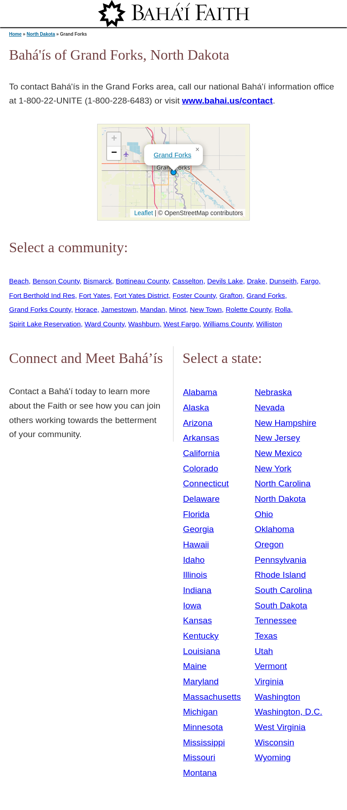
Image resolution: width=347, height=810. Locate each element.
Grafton (231, 295)
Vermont (271, 666)
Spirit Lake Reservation (45, 324)
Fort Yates (94, 295)
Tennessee (276, 620)
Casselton (188, 281)
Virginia (269, 681)
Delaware (201, 499)
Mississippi (204, 742)
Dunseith (283, 281)
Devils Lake (225, 281)
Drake (256, 281)
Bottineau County (142, 281)
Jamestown (118, 309)
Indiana (197, 590)
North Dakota (41, 34)
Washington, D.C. (289, 711)
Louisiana (201, 651)
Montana (200, 772)
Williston (269, 324)
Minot (177, 309)
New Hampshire (286, 423)
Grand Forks (172, 155)
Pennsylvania (280, 560)
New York (273, 468)
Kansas (197, 620)
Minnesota (203, 727)
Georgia (198, 529)
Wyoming (273, 757)
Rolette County (248, 309)
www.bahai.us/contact (227, 100)
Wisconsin (274, 742)
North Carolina (283, 483)
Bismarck (98, 281)
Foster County (194, 295)
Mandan (152, 309)
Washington (277, 697)
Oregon (269, 544)
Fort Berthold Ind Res (42, 295)
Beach (19, 281)
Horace (86, 309)
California (201, 453)
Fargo (309, 281)
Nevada (270, 407)
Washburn (143, 324)
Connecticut (206, 483)
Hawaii (196, 544)
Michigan (200, 711)
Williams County (228, 324)
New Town (206, 309)
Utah (264, 651)
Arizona (197, 423)
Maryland (201, 681)
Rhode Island (280, 574)
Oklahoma (274, 529)
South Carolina (283, 590)
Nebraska (273, 392)
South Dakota (281, 605)
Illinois (195, 574)
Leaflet (142, 213)
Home (15, 34)
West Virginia (280, 727)
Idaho (194, 560)
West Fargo (181, 324)
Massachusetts (212, 697)
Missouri (199, 757)
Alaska (196, 407)
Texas (266, 635)
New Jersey (277, 438)
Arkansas (201, 438)
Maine (194, 666)
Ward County (104, 324)
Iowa (192, 605)
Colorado (200, 468)
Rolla (283, 309)
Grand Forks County (40, 309)
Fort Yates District (141, 295)
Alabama (200, 392)
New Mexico (278, 453)
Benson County (56, 281)
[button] (173, 172)
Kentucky (201, 635)
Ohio (264, 514)
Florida (196, 514)
